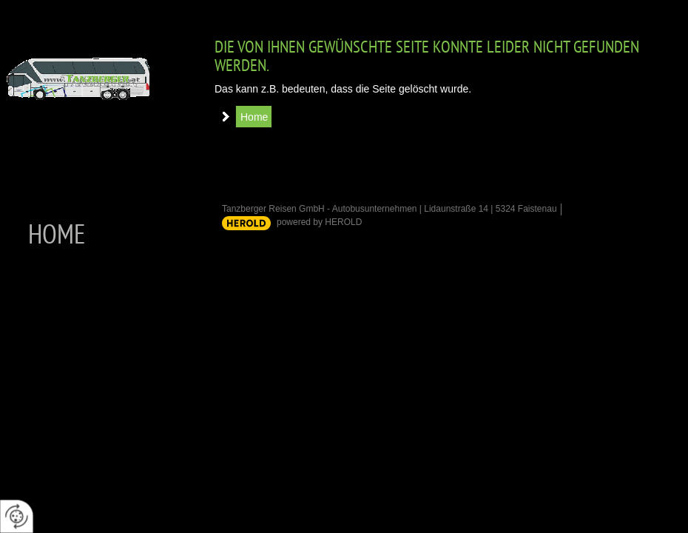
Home (254, 117)
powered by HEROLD (319, 222)
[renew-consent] (16, 516)
